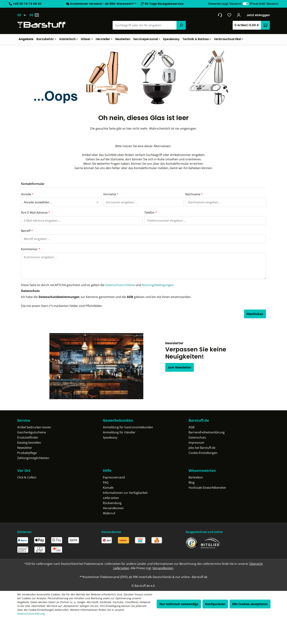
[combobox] (145, 25)
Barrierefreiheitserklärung (207, 432)
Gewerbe (224, 4)
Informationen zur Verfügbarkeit (125, 493)
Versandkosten (113, 508)
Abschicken (255, 314)
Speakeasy (110, 437)
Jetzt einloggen (258, 15)
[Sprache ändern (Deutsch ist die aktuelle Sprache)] (23, 15)
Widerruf (109, 513)
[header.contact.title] (220, 15)
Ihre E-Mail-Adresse (35, 212)
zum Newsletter (179, 367)
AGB (130, 297)
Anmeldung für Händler (119, 432)
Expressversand (114, 477)
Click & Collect (26, 477)
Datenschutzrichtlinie (120, 285)
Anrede (27, 194)
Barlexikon (196, 477)
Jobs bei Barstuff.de (202, 448)
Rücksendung (112, 503)
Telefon (150, 212)
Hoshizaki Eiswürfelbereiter (207, 488)
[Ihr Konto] (238, 15)
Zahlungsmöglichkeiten (33, 458)
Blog (192, 482)
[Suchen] (181, 25)
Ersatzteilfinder (27, 437)
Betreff (27, 231)
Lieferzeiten (111, 498)
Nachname (194, 194)
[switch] (246, 3)
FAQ (105, 482)
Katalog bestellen (29, 443)
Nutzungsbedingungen (158, 285)
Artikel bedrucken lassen (34, 427)
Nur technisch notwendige (178, 604)
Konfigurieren (215, 604)
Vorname (110, 194)
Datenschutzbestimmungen (59, 297)
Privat (264, 4)
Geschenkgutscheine (31, 432)
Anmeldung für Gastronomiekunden (128, 427)
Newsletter (24, 448)
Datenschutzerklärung (30, 613)
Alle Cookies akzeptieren (250, 604)
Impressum (196, 443)
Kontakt (108, 488)
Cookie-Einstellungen (203, 453)
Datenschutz (197, 437)
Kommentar (30, 249)
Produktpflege (27, 453)
